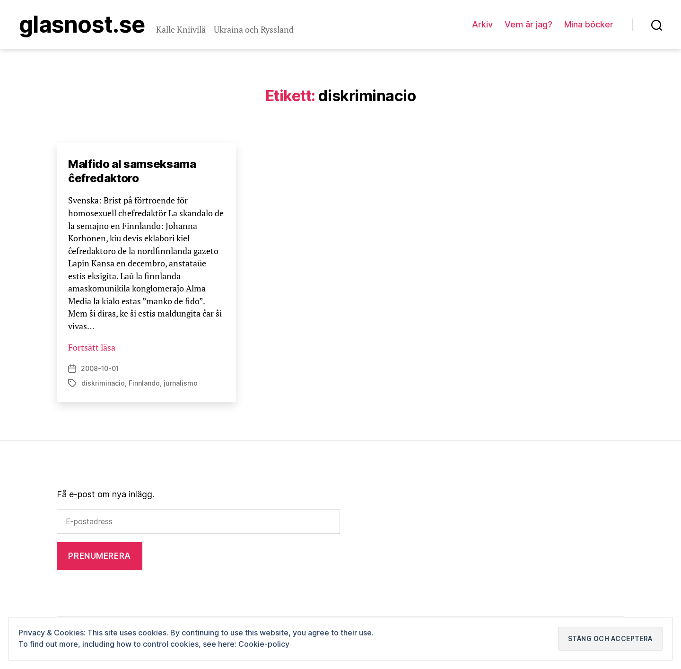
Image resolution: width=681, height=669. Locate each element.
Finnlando (144, 383)
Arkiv (482, 24)
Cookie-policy (263, 644)
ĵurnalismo (181, 383)
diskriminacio (103, 383)
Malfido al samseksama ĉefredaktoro (132, 171)
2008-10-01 (100, 368)
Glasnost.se (82, 24)
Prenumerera (99, 556)
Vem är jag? (528, 24)
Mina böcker (588, 24)
